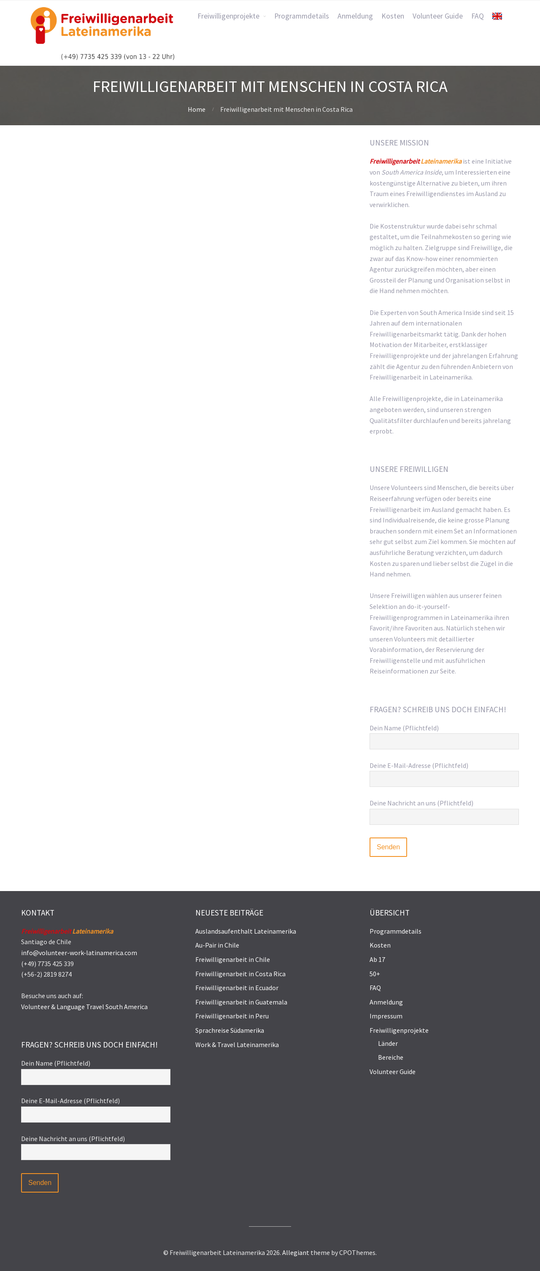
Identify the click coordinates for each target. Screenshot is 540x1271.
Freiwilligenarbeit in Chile (232, 959)
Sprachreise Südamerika (229, 1030)
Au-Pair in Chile (217, 945)
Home (196, 109)
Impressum (386, 1016)
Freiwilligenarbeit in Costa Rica (240, 973)
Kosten (380, 945)
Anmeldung (386, 1002)
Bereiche (390, 1057)
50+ (375, 973)
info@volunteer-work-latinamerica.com (79, 952)
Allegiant (295, 1252)
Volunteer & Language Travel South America (84, 1006)
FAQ (375, 987)
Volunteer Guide (393, 1071)
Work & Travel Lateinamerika (237, 1044)
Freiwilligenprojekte (399, 1030)
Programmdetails (395, 931)
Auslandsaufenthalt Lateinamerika (245, 931)
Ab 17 (377, 959)
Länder (388, 1043)
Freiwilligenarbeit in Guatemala (241, 1002)
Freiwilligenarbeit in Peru (232, 1016)
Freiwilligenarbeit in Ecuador (236, 987)
